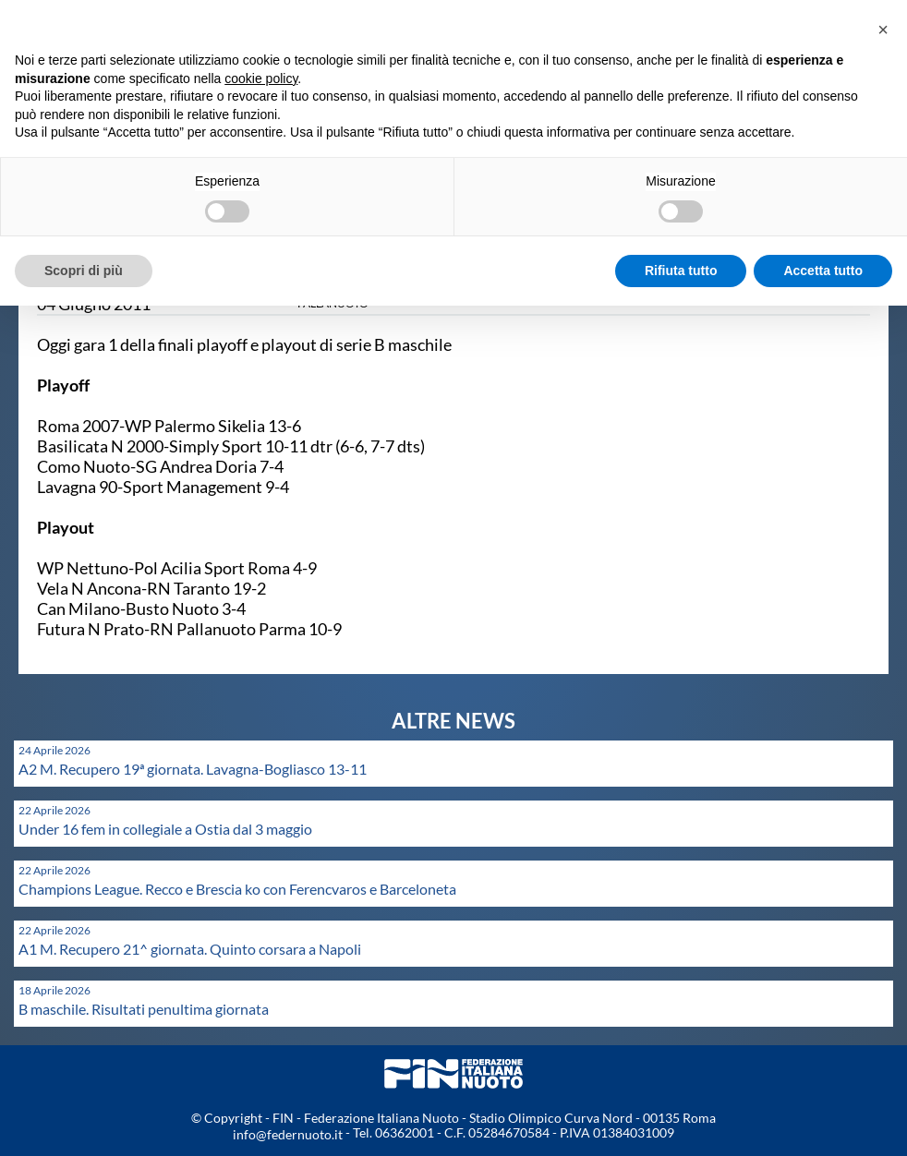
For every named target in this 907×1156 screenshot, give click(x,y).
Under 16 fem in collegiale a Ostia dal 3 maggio (165, 828)
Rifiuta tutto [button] (681, 270)
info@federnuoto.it (288, 1134)
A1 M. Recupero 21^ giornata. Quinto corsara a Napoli (189, 948)
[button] (883, 29)
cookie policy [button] (260, 78)
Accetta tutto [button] (823, 270)
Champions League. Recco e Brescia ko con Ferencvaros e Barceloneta (237, 888)
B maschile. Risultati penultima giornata (143, 1009)
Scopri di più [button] (83, 270)
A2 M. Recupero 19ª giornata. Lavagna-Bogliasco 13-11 (192, 768)
